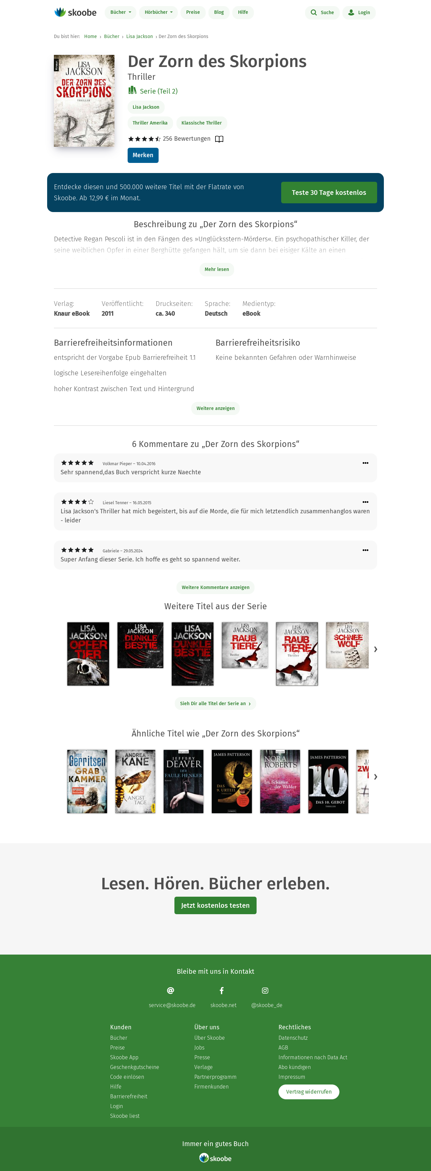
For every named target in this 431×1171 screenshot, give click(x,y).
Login (359, 12)
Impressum (291, 1077)
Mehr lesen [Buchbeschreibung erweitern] (217, 269)
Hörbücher (157, 12)
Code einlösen (127, 1077)
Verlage (203, 1067)
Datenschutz (293, 1038)
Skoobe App (124, 1057)
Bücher (118, 12)
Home (90, 36)
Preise (193, 12)
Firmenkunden (211, 1086)
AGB (283, 1047)
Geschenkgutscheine (134, 1067)
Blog (219, 12)
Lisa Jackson (139, 36)
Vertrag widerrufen (309, 1092)
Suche (322, 12)
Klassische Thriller (201, 123)
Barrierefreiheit (128, 1096)
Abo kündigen (294, 1067)
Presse (202, 1057)
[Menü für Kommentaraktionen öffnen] (366, 463)
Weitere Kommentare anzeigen (216, 587)
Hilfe (243, 12)
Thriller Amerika (150, 123)
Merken (143, 155)
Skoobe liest (124, 1116)
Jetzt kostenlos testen (215, 905)
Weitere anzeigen (216, 408)
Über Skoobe (209, 1038)
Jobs (199, 1047)
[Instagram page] (266, 997)
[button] (376, 649)
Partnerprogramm (215, 1077)
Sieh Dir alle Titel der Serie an (215, 704)
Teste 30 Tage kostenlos (329, 192)
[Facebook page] (223, 997)
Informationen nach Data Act (312, 1057)
